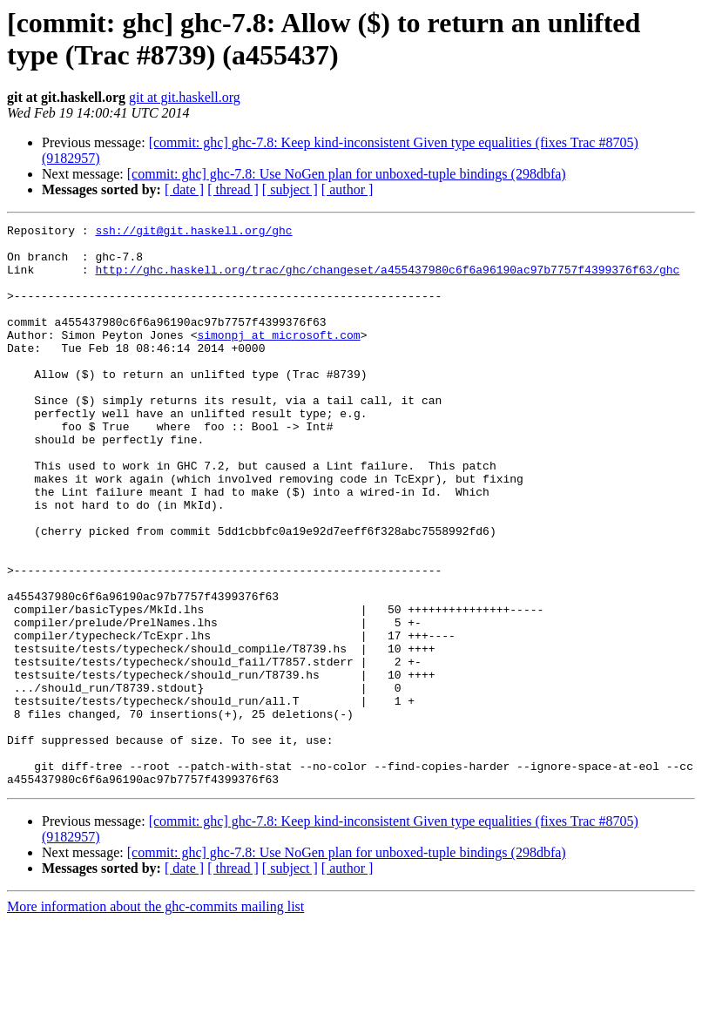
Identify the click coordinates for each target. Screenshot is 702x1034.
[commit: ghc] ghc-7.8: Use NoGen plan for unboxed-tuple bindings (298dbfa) (346, 173)
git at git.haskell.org (184, 97)
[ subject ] (290, 189)
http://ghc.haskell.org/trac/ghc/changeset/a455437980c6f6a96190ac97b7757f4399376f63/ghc (387, 279)
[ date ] (184, 189)
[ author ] (347, 189)
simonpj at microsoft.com (278, 358)
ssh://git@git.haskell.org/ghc (193, 232)
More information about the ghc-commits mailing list (155, 1018)
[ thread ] (233, 189)
